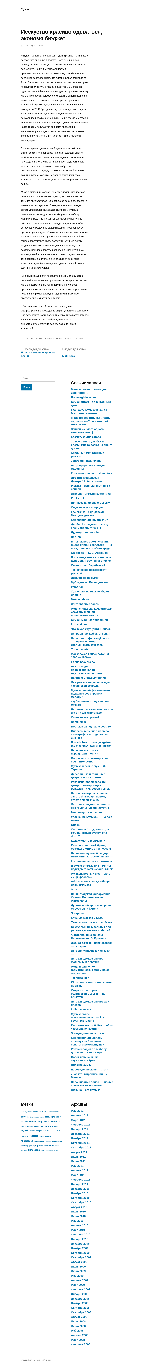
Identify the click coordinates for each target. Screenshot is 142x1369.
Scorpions (78, 913)
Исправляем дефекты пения (90, 633)
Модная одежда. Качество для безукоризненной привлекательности (92, 612)
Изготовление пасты (85, 604)
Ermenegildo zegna (83, 397)
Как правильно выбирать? (89, 519)
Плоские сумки (81, 1064)
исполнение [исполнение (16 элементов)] (28, 1121)
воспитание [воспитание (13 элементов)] (54, 1112)
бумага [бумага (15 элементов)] (29, 1111)
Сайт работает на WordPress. (40, 1360)
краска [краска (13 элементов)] (36, 1126)
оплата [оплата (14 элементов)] (60, 1130)
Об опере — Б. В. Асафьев (89, 552)
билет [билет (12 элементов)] (22, 1111)
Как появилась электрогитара (91, 861)
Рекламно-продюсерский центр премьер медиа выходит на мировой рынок (90, 785)
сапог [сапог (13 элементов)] (46, 1146)
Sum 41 (76, 889)
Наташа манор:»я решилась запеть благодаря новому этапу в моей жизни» (90, 796)
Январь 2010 (79, 1239)
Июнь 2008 (78, 1326)
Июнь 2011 (78, 1161)
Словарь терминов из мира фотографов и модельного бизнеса (90, 734)
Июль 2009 (78, 1266)
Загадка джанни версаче (88, 1033)
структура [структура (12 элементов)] (24, 1150)
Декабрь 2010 (80, 1188)
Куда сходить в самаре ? (88, 840)
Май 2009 (77, 1275)
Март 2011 (78, 1174)
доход (66, 338)
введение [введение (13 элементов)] (37, 1112)
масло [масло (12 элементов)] (55, 1126)
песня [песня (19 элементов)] (33, 1136)
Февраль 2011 (80, 1179)
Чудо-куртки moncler (85, 532)
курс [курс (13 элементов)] (41, 1126)
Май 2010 (77, 1220)
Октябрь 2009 (80, 1252)
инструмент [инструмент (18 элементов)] (54, 1116)
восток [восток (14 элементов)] (24, 1117)
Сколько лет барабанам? (88, 565)
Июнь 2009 (78, 1271)
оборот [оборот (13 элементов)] (39, 1131)
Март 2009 (78, 1284)
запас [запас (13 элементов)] (42, 1117)
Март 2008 (78, 1339)
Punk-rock (78, 498)
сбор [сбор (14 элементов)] (51, 1145)
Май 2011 (77, 1165)
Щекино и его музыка (85, 1089)
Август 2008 (79, 1316)
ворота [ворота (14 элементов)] (45, 1111)
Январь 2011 (79, 1184)
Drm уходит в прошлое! (87, 812)
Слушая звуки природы (87, 507)
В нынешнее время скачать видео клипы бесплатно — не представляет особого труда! (91, 545)
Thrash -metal (80, 649)
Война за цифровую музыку (90, 502)
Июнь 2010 (78, 1216)
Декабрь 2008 (80, 1298)
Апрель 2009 (79, 1280)
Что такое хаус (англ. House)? (91, 628)
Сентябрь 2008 (81, 1312)
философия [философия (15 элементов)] (33, 1150)
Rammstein (78, 721)
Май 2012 (77, 1110)
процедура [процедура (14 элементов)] (39, 1141)
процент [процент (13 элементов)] (48, 1141)
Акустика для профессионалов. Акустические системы (87, 670)
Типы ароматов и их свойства (91, 922)
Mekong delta (80, 599)
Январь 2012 (79, 1129)
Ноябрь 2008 (79, 1303)
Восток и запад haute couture (91, 726)
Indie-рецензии (81, 1009)
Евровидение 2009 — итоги (89, 1069)
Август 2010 (79, 1207)
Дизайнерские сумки (85, 577)
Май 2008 (77, 1330)
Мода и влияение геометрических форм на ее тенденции (90, 970)
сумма (80, 338)
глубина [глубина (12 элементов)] (30, 1117)
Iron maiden (79, 624)
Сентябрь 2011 (81, 1147)
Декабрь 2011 (80, 1133)
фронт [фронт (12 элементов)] (43, 1150)
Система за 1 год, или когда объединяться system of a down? (90, 833)
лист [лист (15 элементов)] (50, 1126)
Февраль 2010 (80, 1234)
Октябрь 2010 (80, 1197)
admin (26, 46)
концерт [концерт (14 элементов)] (29, 1126)
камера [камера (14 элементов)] (40, 1121)
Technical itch (80, 977)
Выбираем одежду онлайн (89, 677)
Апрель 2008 (79, 1335)
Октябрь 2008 (80, 1307)
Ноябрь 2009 (79, 1248)
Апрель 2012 (79, 1115)
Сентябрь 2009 (81, 1257)
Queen (75, 824)
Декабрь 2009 (80, 1243)
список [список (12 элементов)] (57, 1145)
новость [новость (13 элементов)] (32, 1131)
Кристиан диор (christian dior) (91, 473)
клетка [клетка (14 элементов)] (47, 1121)
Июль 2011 (78, 1156)
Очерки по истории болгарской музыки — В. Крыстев (88, 993)
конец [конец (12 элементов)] (22, 1126)
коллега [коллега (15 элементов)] (55, 1121)
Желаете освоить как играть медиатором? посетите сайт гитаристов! (90, 421)
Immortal (77, 586)
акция (61, 338)
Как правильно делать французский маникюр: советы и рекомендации (87, 1041)
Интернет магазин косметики (91, 493)
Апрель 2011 (79, 1170)
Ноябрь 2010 (79, 1193)
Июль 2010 (78, 1211)
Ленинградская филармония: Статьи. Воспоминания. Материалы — (91, 897)
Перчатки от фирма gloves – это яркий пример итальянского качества (90, 641)
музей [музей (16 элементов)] (24, 1130)
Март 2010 (78, 1229)
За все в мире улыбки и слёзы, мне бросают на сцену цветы (91, 445)
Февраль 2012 (80, 1124)
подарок (73, 338)
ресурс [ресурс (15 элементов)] (33, 1145)
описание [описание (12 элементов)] (53, 1130)
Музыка (25, 9)
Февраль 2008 (80, 1344)
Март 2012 (78, 1120)
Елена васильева (83, 661)
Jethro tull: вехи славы (86, 460)
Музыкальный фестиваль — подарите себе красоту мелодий (90, 693)
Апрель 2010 (79, 1225)
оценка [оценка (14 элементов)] (24, 1136)
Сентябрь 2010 (81, 1202)
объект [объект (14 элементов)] (46, 1130)
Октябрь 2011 (80, 1142)
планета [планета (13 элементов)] (48, 1136)
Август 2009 (79, 1261)
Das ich (76, 536)
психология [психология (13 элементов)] (57, 1141)
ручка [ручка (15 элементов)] (40, 1145)
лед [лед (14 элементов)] (45, 1126)
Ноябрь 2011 (79, 1138)
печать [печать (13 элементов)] (41, 1136)
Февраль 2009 (80, 1289)
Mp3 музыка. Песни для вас (90, 582)
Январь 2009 (79, 1294)
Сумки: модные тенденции (89, 619)
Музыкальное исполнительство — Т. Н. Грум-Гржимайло (88, 1017)
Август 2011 (79, 1152)
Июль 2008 (78, 1321)
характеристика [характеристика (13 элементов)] (52, 1150)
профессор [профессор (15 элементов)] (27, 1141)
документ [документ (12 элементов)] (36, 1117)
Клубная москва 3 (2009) (87, 917)
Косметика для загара (86, 436)
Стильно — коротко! (85, 717)
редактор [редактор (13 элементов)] (24, 1146)
